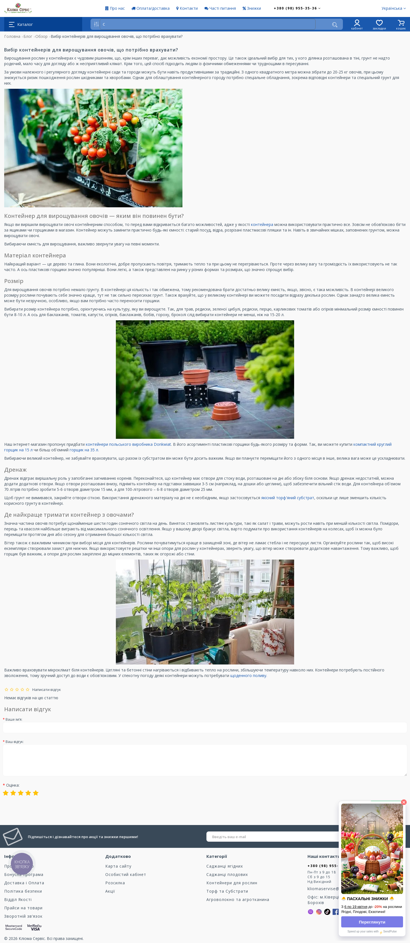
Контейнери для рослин (231, 882)
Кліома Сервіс (32, 938)
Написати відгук (46, 689)
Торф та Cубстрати (227, 891)
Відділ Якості (18, 899)
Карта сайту (118, 866)
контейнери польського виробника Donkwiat (128, 444)
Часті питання (220, 8)
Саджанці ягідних (224, 866)
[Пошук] (335, 25)
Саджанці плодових (227, 874)
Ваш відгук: (15, 741)
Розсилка (115, 882)
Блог (27, 36)
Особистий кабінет (125, 874)
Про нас (115, 8)
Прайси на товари (23, 907)
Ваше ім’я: (14, 719)
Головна (12, 36)
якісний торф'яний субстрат (287, 497)
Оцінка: (12, 785)
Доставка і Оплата (24, 882)
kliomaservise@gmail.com (334, 888)
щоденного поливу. (248, 675)
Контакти (187, 8)
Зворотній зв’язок (23, 916)
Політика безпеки (23, 891)
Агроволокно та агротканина (237, 899)
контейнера (262, 224)
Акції (110, 891)
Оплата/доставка (150, 8)
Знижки (252, 8)
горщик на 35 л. (84, 449)
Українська (394, 8)
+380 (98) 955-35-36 (297, 8)
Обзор (41, 36)
